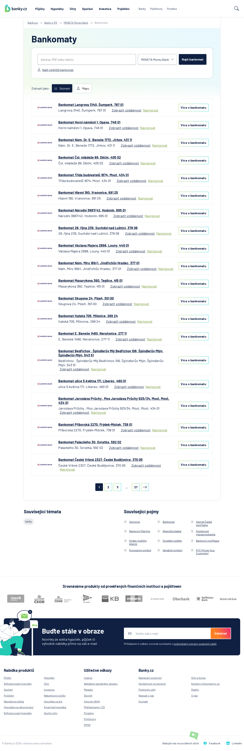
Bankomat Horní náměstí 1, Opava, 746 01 (89, 122)
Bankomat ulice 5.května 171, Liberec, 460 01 (92, 381)
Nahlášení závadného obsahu (101, 683)
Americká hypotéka (55, 707)
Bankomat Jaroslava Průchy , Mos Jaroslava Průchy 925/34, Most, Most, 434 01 (113, 400)
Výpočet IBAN (92, 701)
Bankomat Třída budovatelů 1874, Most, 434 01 (93, 175)
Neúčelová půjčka (14, 701)
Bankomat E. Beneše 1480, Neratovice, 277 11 (92, 333)
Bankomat (169, 521)
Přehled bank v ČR (94, 707)
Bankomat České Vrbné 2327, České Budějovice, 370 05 (100, 460)
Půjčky (40, 9)
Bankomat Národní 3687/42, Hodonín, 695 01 (92, 210)
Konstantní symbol (140, 550)
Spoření (87, 9)
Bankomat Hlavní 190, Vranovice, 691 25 (88, 192)
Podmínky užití (147, 689)
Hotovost (134, 521)
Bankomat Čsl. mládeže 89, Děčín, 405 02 (89, 157)
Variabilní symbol (172, 550)
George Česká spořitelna (204, 523)
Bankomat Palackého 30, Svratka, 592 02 (89, 442)
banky (28, 521)
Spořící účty (50, 713)
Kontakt (143, 701)
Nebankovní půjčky (55, 695)
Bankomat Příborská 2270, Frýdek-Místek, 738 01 (95, 424)
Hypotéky (57, 9)
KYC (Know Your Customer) (205, 552)
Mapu (83, 88)
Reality (195, 689)
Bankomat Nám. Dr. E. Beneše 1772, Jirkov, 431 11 (95, 140)
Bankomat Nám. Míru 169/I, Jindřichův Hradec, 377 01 (98, 263)
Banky (142, 8)
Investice (105, 9)
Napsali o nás (146, 695)
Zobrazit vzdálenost (126, 110)
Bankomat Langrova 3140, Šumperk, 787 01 (90, 105)
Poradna (172, 8)
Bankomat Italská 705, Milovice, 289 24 (88, 316)
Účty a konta (198, 677)
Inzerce (88, 677)
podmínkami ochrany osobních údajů (195, 643)
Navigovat (150, 110)
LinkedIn (234, 743)
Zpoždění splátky (172, 540)
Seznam (62, 88)
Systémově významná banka (205, 532)
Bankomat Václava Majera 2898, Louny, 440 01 (93, 245)
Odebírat (220, 633)
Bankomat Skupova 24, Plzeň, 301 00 (86, 298)
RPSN (87, 725)
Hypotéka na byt (53, 701)
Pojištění (123, 9)
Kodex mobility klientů (138, 542)
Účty (73, 9)
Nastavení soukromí (150, 677)
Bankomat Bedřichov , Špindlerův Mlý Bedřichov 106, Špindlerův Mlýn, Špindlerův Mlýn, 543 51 (110, 353)
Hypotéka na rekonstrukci (19, 707)
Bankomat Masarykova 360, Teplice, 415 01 (90, 280)
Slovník (88, 695)
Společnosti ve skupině (152, 683)
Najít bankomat (192, 59)
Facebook (212, 743)
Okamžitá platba (172, 531)
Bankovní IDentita (139, 531)
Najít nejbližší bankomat (56, 70)
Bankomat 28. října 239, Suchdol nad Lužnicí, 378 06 (98, 228)
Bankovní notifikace (207, 540)
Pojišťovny (156, 8)
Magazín (88, 689)
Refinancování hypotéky (18, 683)
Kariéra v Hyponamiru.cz (205, 683)
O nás (194, 695)
